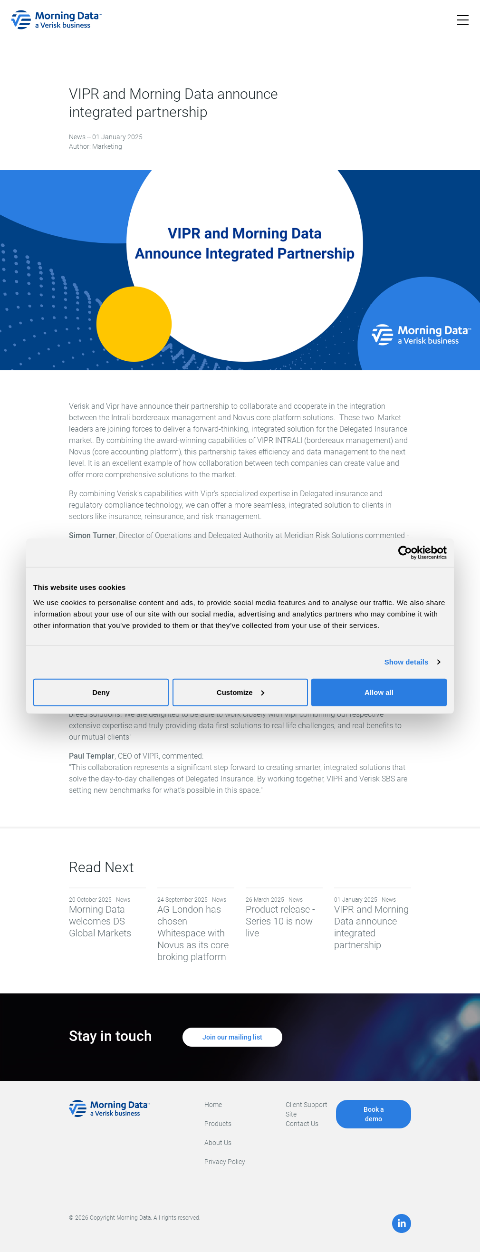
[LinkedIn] (401, 1223)
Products (217, 1123)
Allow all (379, 692)
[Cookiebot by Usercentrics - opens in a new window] (405, 553)
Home (213, 1104)
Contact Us (302, 1123)
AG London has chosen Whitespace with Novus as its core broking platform (195, 929)
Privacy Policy (224, 1161)
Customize (240, 692)
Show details (406, 662)
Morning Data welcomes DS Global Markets (107, 917)
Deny (101, 692)
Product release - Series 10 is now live (284, 917)
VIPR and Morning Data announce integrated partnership (372, 923)
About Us (217, 1142)
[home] (56, 20)
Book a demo (374, 1114)
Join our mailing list (232, 1037)
